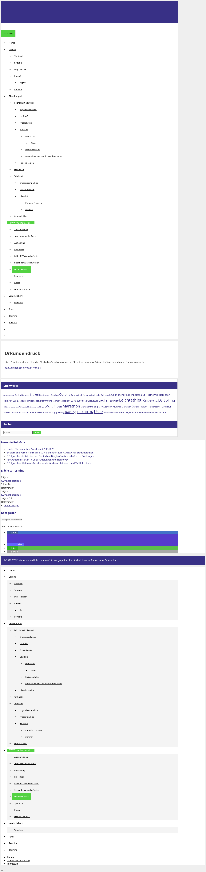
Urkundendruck (21, 269)
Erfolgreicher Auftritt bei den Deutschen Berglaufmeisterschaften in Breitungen (50, 456)
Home (12, 42)
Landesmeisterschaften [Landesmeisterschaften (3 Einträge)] (84, 400)
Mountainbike (20, 216)
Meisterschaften (32, 149)
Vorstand (18, 56)
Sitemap (11, 857)
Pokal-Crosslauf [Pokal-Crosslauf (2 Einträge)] (10, 412)
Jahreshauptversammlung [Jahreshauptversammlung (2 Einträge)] (39, 400)
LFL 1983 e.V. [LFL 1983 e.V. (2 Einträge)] (151, 400)
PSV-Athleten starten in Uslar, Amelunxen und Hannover (37, 459)
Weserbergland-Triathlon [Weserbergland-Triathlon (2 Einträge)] (131, 412)
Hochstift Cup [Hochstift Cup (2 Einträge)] (10, 400)
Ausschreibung (21, 229)
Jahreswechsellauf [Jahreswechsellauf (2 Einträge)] (61, 400)
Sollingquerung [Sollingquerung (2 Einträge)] (56, 412)
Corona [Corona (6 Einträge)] (64, 394)
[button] (9, 329)
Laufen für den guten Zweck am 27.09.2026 (30, 449)
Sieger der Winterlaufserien (26, 262)
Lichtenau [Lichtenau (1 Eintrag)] (6, 407)
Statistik (25, 129)
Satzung (18, 62)
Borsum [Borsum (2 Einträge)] (25, 395)
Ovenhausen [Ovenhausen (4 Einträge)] (140, 406)
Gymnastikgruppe (11, 480)
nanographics (60, 560)
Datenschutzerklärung (18, 860)
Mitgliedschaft (20, 69)
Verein (13, 49)
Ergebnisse (19, 249)
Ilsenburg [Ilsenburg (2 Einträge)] (22, 400)
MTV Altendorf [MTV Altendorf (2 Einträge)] (105, 406)
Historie (25, 196)
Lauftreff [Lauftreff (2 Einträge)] (114, 400)
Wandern (18, 302)
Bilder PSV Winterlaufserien (26, 256)
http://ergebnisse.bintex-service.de (23, 367)
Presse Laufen (26, 123)
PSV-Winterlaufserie (20, 222)
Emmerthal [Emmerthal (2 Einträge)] (76, 395)
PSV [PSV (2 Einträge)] (21, 412)
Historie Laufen (27, 163)
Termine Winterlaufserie (25, 236)
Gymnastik (19, 169)
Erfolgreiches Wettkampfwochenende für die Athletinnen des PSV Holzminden (49, 463)
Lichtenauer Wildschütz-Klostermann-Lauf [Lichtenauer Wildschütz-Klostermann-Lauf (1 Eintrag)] (25, 407)
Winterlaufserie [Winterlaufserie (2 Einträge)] (158, 412)
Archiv (23, 82)
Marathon (31, 136)
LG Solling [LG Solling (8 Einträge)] (166, 400)
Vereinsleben (17, 295)
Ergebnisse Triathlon (29, 183)
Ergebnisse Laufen (28, 109)
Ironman (29, 209)
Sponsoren (19, 276)
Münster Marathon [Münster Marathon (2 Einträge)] (122, 406)
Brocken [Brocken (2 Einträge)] (55, 395)
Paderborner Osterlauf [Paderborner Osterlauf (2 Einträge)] (160, 406)
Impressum (97, 560)
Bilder (33, 143)
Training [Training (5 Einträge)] (70, 412)
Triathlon (19, 176)
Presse (18, 76)
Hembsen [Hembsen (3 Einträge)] (164, 394)
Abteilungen (17, 96)
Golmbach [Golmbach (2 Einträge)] (106, 395)
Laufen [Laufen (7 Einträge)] (104, 400)
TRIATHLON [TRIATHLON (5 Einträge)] (85, 412)
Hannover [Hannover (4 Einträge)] (152, 395)
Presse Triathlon (27, 189)
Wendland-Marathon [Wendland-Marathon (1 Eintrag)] (111, 413)
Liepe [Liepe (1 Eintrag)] (42, 407)
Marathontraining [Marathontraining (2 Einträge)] (89, 406)
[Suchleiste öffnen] (3, 26)
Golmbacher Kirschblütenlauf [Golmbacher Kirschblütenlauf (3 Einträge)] (128, 394)
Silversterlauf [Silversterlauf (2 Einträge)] (29, 412)
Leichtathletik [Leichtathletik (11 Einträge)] (132, 400)
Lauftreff (24, 116)
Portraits (18, 89)
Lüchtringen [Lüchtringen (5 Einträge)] (53, 406)
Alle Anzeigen (11, 505)
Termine (13, 315)
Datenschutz (111, 560)
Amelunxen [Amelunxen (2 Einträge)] (8, 395)
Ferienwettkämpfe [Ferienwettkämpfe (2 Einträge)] (91, 395)
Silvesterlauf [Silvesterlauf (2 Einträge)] (42, 412)
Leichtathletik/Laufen (25, 103)
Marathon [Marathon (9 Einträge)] (71, 406)
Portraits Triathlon (33, 203)
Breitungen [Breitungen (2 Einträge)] (44, 395)
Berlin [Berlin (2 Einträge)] (18, 395)
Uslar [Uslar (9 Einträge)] (98, 411)
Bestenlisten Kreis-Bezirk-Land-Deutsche (43, 156)
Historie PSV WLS (22, 289)
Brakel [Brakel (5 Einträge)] (34, 394)
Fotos (11, 309)
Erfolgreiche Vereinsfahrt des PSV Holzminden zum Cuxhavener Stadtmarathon (50, 452)
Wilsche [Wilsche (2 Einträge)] (147, 412)
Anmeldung (19, 243)
